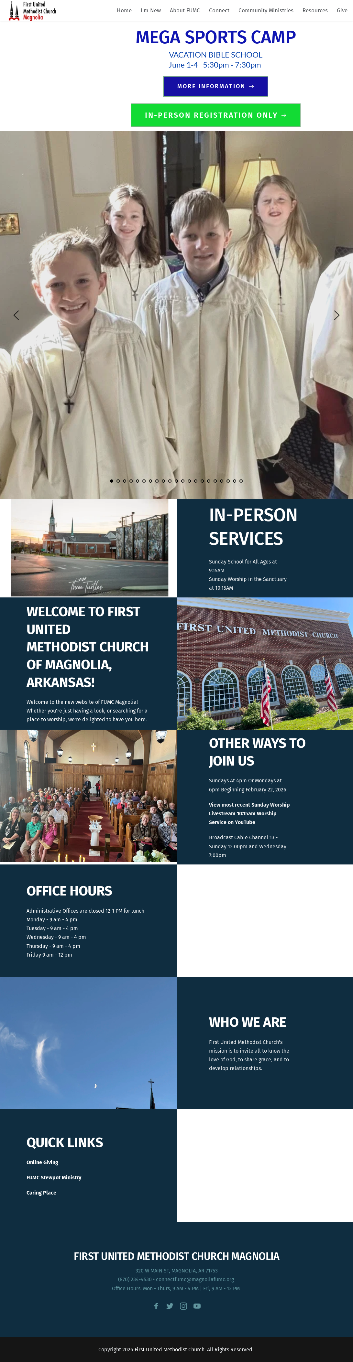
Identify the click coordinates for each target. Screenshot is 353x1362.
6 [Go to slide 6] (144, 481)
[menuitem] (124, 10)
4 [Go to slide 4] (131, 481)
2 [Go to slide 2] (118, 481)
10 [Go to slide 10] (169, 481)
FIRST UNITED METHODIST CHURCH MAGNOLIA (176, 1256)
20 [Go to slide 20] (234, 481)
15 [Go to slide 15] (202, 481)
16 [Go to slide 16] (208, 481)
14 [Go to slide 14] (195, 481)
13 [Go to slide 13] (189, 481)
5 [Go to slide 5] (137, 481)
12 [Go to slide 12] (182, 481)
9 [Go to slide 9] (163, 481)
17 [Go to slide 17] (215, 481)
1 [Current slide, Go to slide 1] (111, 481)
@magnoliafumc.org (210, 1279)
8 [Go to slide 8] (157, 481)
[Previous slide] (16, 315)
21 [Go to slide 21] (241, 481)
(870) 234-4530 (135, 1279)
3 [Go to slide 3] (124, 481)
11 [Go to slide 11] (176, 481)
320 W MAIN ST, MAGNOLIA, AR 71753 (177, 1271)
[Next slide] (336, 315)
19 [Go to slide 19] (228, 481)
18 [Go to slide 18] (221, 481)
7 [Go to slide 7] (150, 481)
